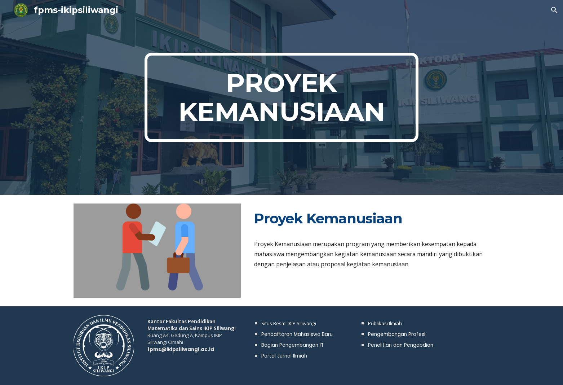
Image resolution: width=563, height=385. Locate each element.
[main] (281, 97)
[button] (554, 10)
